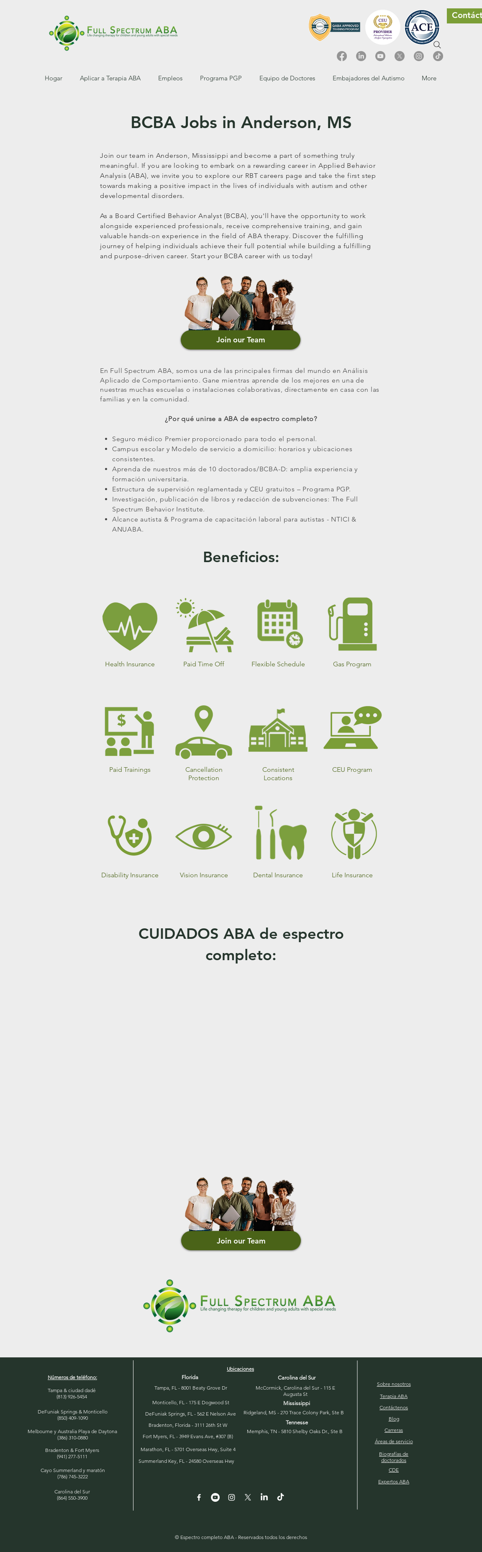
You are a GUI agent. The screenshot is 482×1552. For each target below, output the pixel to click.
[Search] (437, 45)
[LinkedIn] (361, 56)
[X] (400, 56)
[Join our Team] (240, 339)
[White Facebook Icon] (199, 1497)
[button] (170, 78)
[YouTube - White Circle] (215, 1497)
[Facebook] (342, 56)
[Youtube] (380, 56)
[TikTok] (438, 56)
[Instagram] (419, 56)
